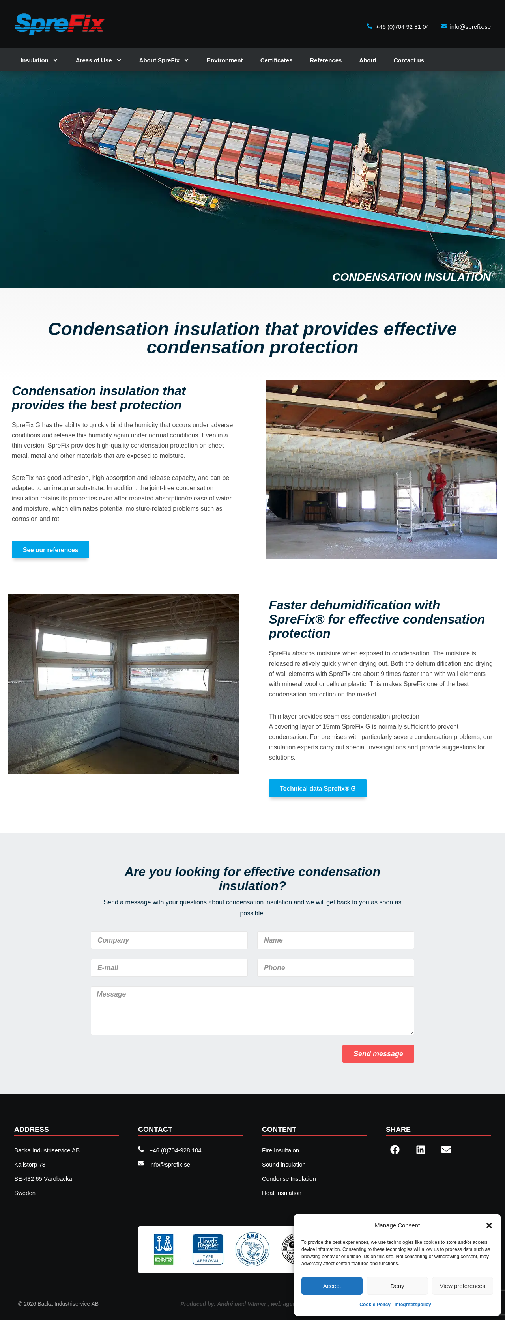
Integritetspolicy (413, 1304)
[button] (489, 1225)
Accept (332, 1286)
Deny (397, 1286)
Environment (225, 60)
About (367, 60)
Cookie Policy (375, 1304)
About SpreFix (164, 60)
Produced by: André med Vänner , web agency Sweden (252, 1304)
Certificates (276, 60)
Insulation (39, 60)
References (326, 60)
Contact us (409, 60)
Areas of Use (99, 60)
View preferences (463, 1286)
